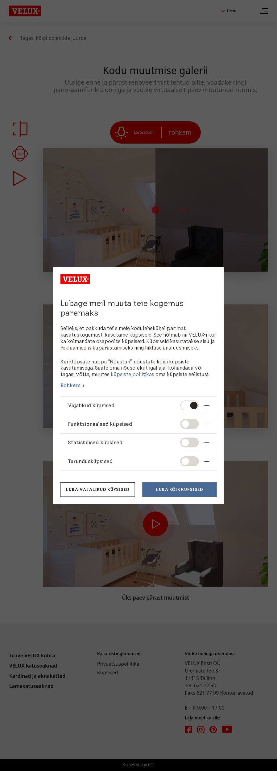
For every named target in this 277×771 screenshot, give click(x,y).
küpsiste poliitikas (132, 374)
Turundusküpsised (90, 461)
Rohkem (70, 385)
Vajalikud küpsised (91, 405)
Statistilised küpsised (95, 442)
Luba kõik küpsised (179, 489)
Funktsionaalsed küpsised (100, 424)
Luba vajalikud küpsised (97, 489)
